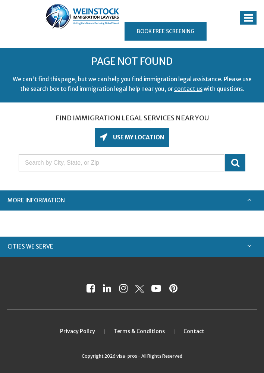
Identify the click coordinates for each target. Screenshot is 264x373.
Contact (193, 331)
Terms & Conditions (139, 331)
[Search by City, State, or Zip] (121, 162)
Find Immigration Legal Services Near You (132, 118)
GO (235, 162)
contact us (188, 88)
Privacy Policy (77, 331)
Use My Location (138, 137)
